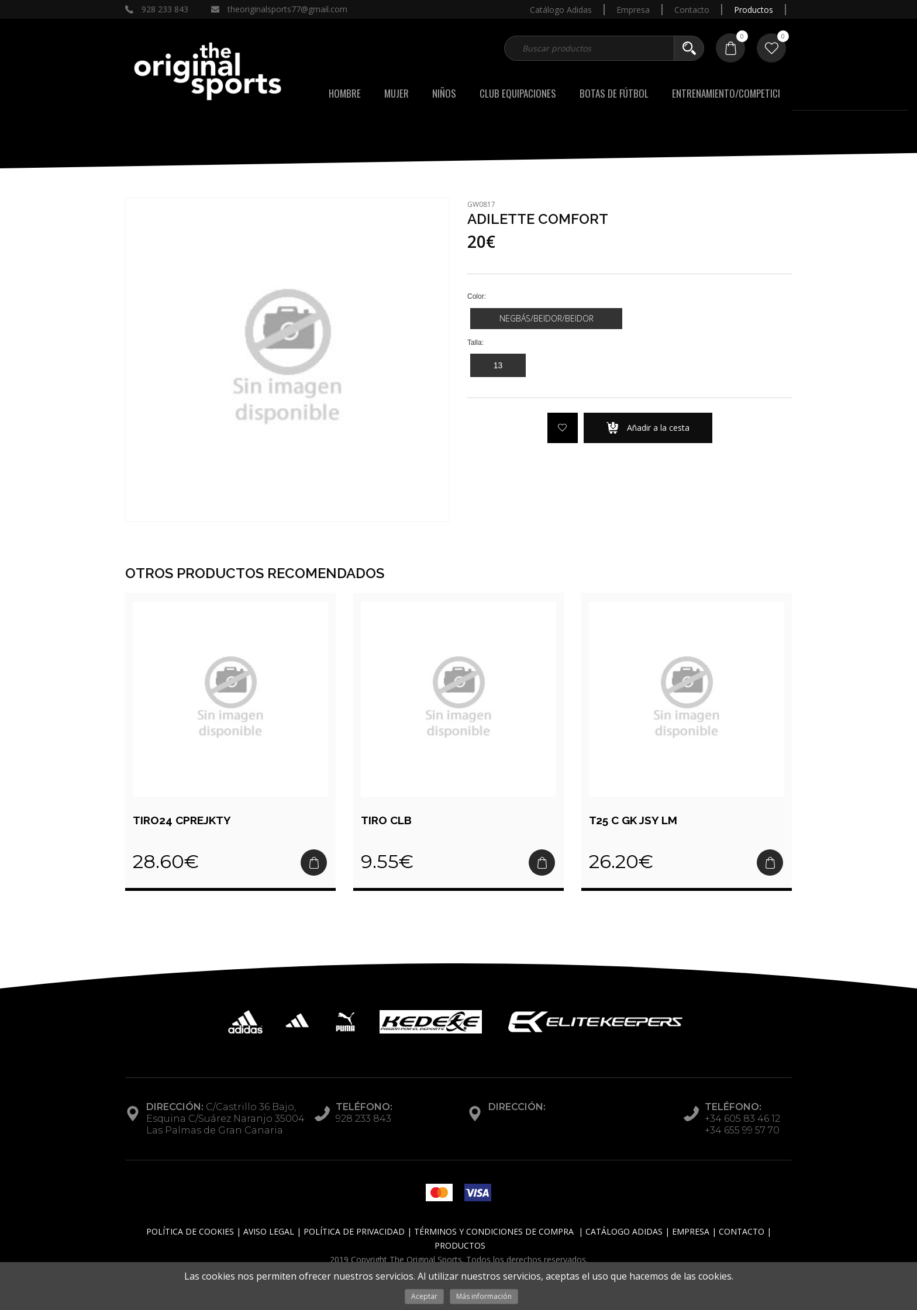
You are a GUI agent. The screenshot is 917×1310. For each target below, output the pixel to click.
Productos (753, 9)
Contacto (691, 9)
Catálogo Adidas (561, 9)
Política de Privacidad (354, 1231)
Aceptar (424, 1296)
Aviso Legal (268, 1231)
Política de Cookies (190, 1231)
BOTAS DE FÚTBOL (614, 93)
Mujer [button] (396, 93)
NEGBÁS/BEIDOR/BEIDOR (546, 318)
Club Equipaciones (518, 93)
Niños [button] (444, 93)
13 (498, 365)
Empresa (633, 9)
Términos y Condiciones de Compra (494, 1231)
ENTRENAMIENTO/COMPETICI (726, 93)
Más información (484, 1296)
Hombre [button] (345, 93)
